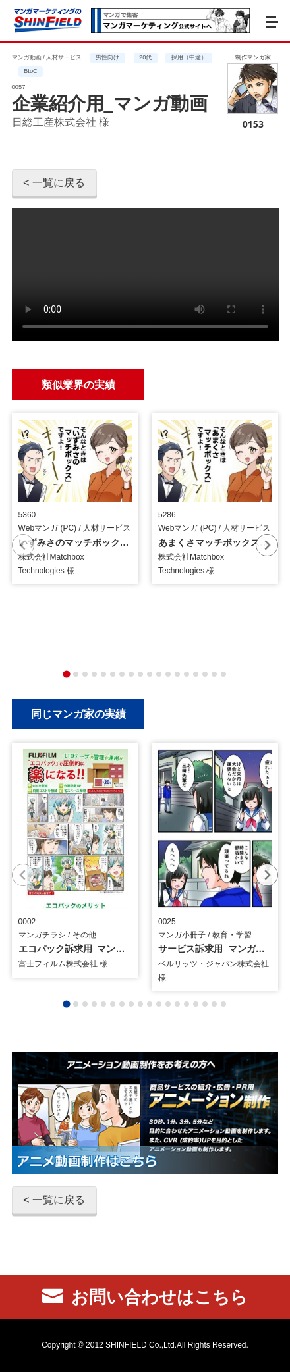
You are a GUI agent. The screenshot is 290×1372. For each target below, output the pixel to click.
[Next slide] (267, 545)
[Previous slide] (23, 545)
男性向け (107, 57)
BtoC (31, 71)
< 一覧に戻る (54, 182)
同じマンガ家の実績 (78, 713)
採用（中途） (189, 57)
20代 (145, 57)
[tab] (66, 673)
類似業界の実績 (78, 384)
